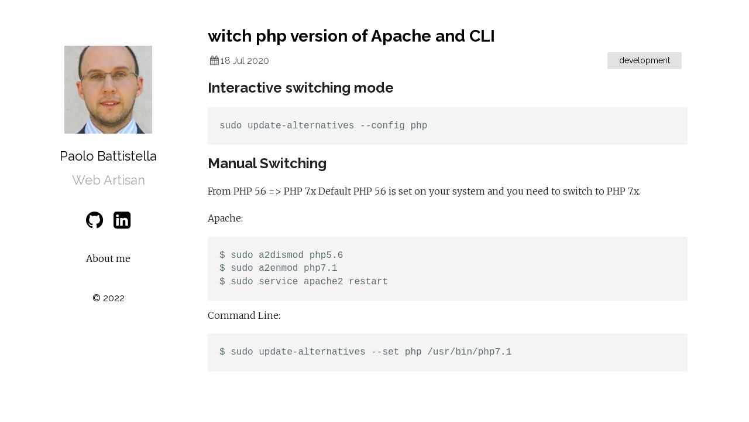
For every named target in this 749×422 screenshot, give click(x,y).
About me (108, 258)
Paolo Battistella (108, 156)
